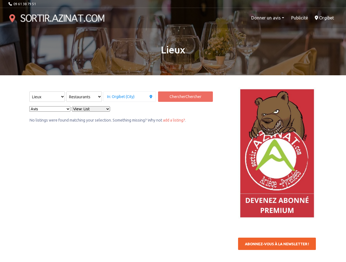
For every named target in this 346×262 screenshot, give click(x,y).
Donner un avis (266, 17)
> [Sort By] (49, 109)
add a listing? (174, 120)
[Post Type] (47, 96)
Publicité (299, 17)
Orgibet (324, 17)
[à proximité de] (129, 96)
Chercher (185, 96)
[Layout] (91, 109)
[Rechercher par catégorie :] (84, 96)
